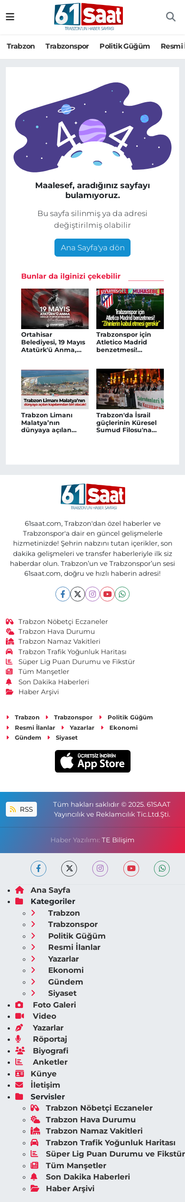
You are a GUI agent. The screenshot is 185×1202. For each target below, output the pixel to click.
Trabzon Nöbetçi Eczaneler (57, 622)
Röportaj (41, 1039)
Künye (36, 1073)
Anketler (41, 1061)
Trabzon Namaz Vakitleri (53, 641)
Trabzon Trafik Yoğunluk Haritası (66, 652)
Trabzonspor (67, 46)
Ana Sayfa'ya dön (93, 247)
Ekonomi (119, 727)
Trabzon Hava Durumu (50, 632)
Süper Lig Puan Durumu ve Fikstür (70, 662)
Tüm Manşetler (38, 672)
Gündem (23, 737)
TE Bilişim (118, 840)
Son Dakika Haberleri (48, 682)
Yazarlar (78, 727)
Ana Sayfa (42, 890)
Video (35, 1016)
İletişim (37, 1084)
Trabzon (21, 46)
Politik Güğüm (124, 46)
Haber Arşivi (32, 692)
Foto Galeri (45, 1004)
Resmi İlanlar (30, 727)
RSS (21, 809)
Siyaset (62, 737)
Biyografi (41, 1050)
